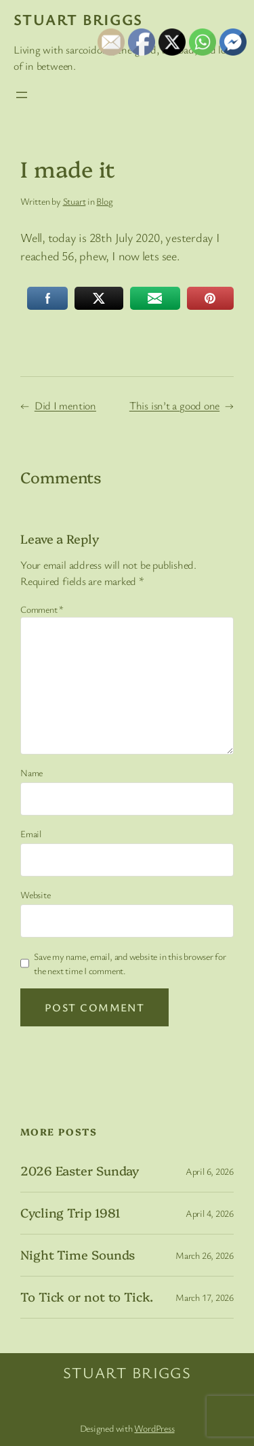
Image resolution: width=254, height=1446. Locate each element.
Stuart (74, 201)
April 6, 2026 (210, 1171)
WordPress (154, 1428)
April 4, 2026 (210, 1213)
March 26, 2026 (204, 1255)
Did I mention (65, 405)
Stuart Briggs (78, 19)
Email (30, 833)
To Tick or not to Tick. (86, 1297)
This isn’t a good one (174, 405)
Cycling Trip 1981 (70, 1213)
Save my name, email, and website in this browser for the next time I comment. (130, 963)
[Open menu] (22, 95)
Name (31, 772)
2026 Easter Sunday (79, 1171)
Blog (104, 201)
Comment (42, 609)
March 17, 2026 (204, 1297)
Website (35, 894)
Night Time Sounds (77, 1255)
